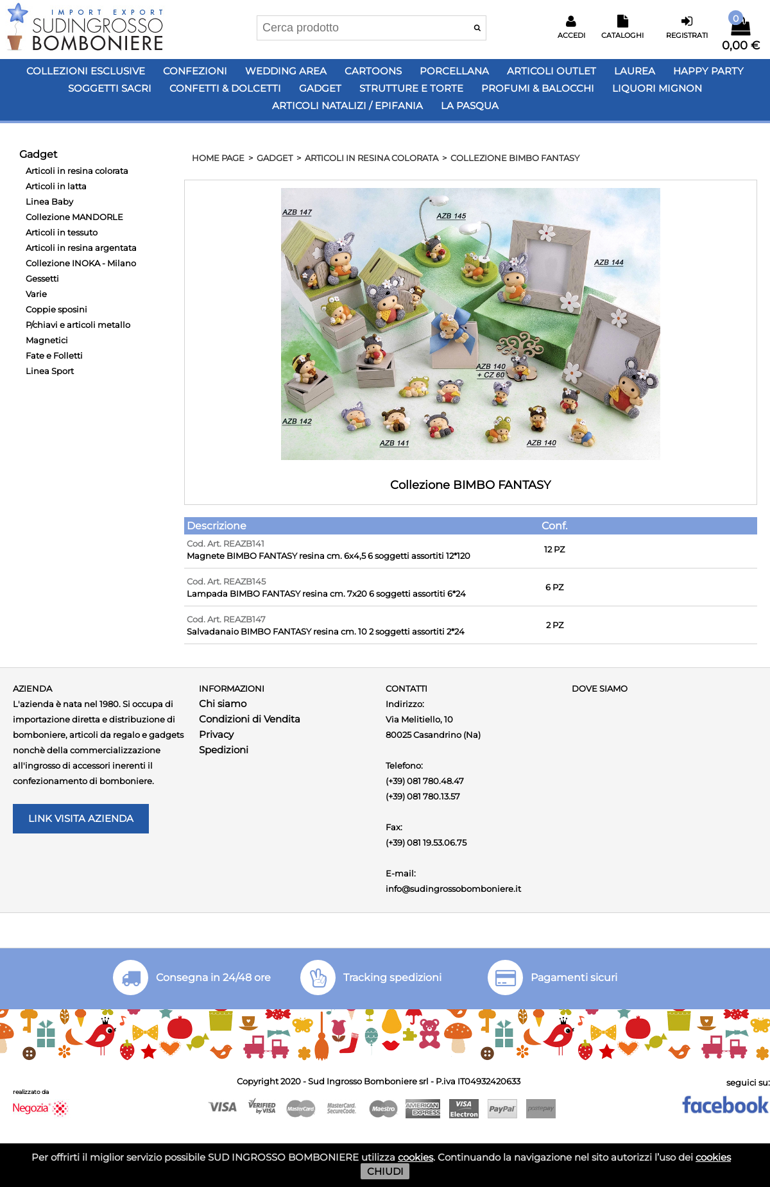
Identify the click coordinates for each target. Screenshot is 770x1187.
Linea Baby (49, 201)
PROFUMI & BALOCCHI (537, 88)
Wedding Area (286, 71)
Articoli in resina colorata (77, 171)
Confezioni (195, 71)
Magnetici (47, 340)
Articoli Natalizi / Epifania (347, 105)
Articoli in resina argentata (81, 248)
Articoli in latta (56, 186)
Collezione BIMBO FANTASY (514, 158)
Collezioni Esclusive (85, 71)
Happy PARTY (708, 71)
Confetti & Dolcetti (225, 88)
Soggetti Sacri (109, 88)
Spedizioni (223, 750)
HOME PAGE (218, 158)
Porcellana (454, 71)
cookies (415, 1157)
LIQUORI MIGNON (657, 88)
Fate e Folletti (54, 355)
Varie (36, 294)
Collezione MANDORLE (74, 217)
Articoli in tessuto (62, 232)
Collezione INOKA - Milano (81, 263)
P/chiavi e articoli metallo (78, 325)
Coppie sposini (56, 309)
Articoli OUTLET (551, 71)
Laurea (634, 71)
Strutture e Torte (411, 88)
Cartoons (373, 71)
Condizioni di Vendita (249, 719)
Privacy (216, 734)
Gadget (320, 88)
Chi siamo (222, 703)
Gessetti (42, 278)
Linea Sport (50, 371)
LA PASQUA (470, 105)
